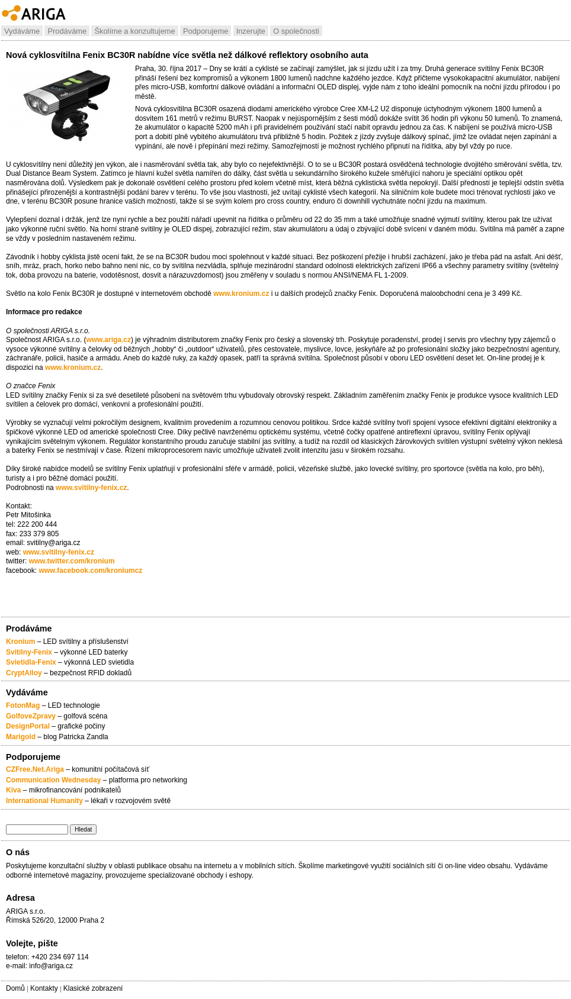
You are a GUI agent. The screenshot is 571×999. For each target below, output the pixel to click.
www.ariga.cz (108, 340)
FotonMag (24, 705)
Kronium (20, 641)
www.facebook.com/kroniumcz (89, 570)
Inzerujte (250, 31)
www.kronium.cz (241, 293)
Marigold (21, 737)
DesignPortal (28, 726)
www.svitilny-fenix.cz (91, 488)
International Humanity (44, 801)
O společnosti (296, 31)
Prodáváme (66, 31)
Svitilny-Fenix (29, 652)
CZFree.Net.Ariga (35, 769)
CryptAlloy (24, 673)
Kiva (13, 790)
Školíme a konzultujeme (134, 31)
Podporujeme (205, 31)
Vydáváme (22, 31)
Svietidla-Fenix (31, 662)
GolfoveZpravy (31, 716)
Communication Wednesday (53, 780)
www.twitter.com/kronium (72, 561)
